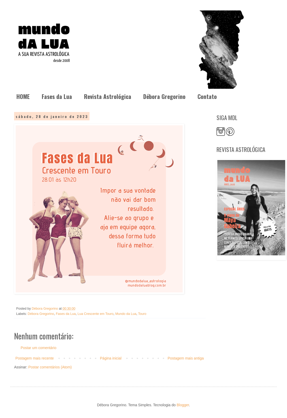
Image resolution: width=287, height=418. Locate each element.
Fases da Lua (57, 96)
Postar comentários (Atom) (50, 367)
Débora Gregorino (164, 96)
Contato (207, 96)
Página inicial (111, 358)
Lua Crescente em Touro (95, 314)
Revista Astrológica (107, 96)
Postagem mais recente (34, 358)
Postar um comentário (38, 348)
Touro (142, 314)
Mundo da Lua (125, 314)
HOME (23, 96)
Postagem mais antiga (186, 358)
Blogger (183, 405)
